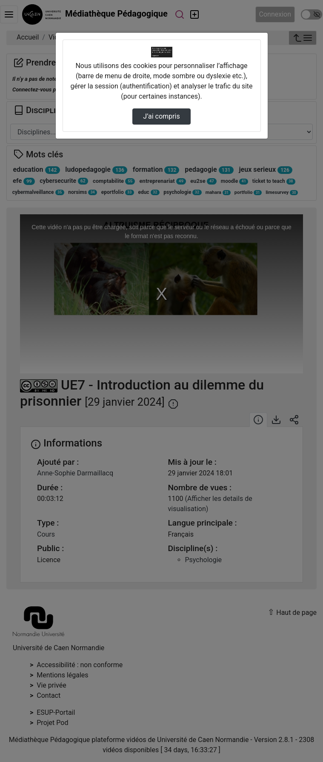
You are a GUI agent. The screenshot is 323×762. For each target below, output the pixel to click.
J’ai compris (161, 116)
